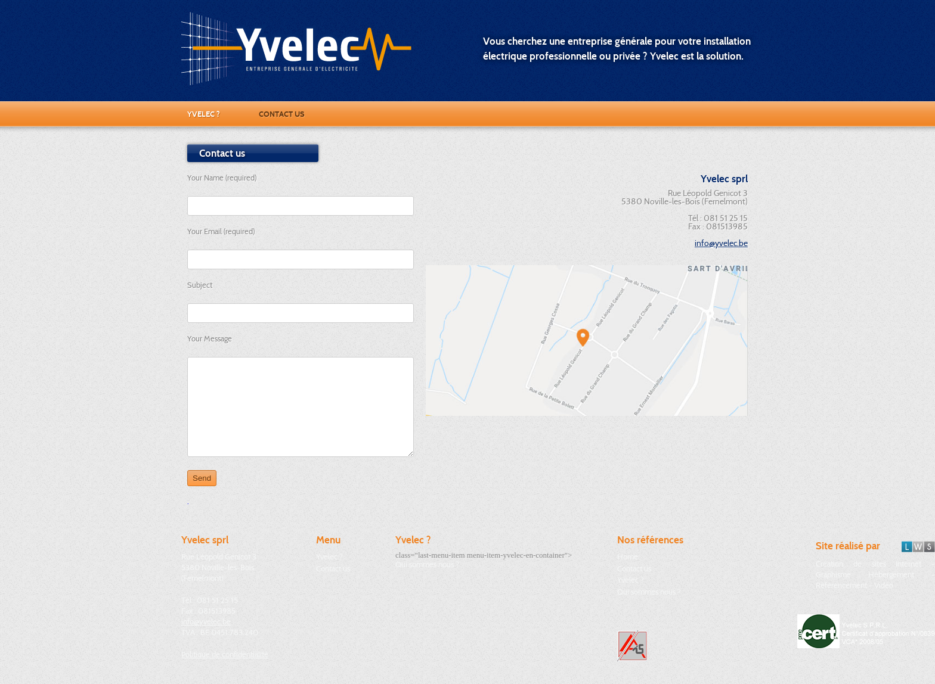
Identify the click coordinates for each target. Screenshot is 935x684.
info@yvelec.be (721, 243)
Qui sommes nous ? (427, 564)
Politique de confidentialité (224, 654)
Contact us (282, 114)
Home (627, 556)
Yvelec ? (203, 114)
